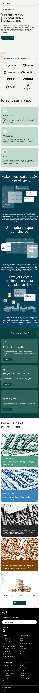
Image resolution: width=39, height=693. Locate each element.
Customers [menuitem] (6, 675)
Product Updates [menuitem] (8, 673)
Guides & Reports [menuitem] (9, 670)
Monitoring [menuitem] (6, 641)
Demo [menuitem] (22, 675)
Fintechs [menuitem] (23, 648)
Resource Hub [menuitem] (8, 665)
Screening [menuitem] (6, 638)
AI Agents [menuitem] (6, 654)
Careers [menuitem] (23, 670)
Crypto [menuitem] (22, 651)
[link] (7, 3)
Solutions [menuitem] (24, 635)
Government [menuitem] (24, 654)
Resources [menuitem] (7, 662)
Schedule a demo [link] (19, 603)
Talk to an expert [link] (7, 37)
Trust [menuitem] (5, 681)
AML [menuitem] (21, 638)
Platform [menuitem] (6, 635)
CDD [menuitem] (21, 641)
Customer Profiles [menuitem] (9, 648)
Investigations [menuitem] (7, 643)
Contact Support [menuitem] (25, 678)
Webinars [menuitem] (6, 668)
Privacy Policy (5, 690)
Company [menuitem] (24, 662)
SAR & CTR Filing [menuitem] (9, 646)
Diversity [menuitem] (23, 668)
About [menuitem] (22, 665)
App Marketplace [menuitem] (8, 659)
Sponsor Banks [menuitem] (25, 643)
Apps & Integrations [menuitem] (9, 656)
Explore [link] (7, 359)
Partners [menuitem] (23, 673)
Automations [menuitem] (7, 651)
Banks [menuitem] (22, 646)
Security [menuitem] (6, 678)
